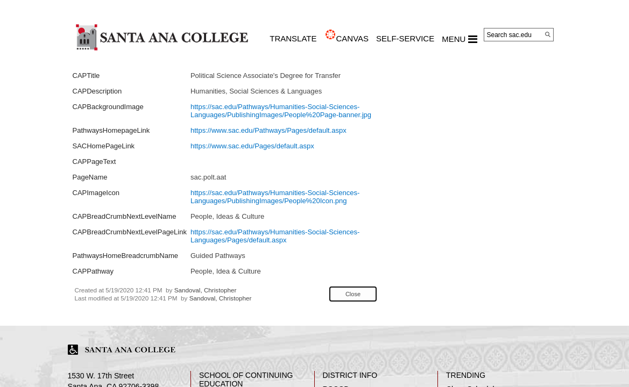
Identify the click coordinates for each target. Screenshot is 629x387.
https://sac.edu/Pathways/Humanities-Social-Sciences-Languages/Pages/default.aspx (274, 236)
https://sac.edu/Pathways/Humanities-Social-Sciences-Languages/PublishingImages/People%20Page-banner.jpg (280, 111)
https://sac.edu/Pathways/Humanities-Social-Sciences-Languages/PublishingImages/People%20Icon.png (274, 197)
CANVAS (352, 38)
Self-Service (405, 38)
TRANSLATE (293, 38)
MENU (459, 39)
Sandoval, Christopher (205, 289)
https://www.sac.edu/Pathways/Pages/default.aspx (268, 130)
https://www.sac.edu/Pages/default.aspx (252, 146)
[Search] (547, 34)
